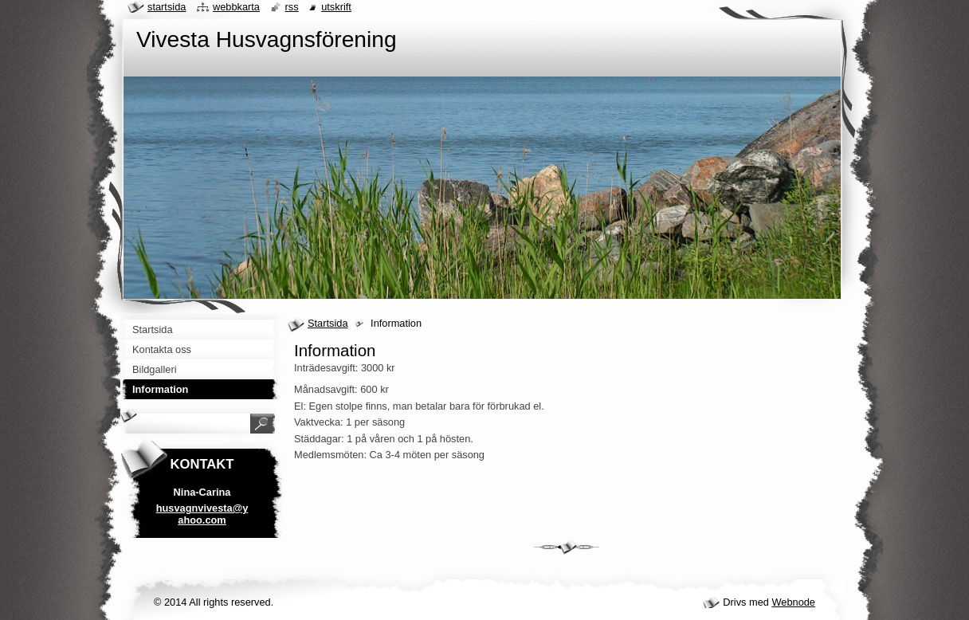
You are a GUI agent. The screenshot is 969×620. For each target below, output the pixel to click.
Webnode (793, 602)
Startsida (328, 323)
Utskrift (336, 7)
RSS (292, 7)
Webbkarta (236, 7)
